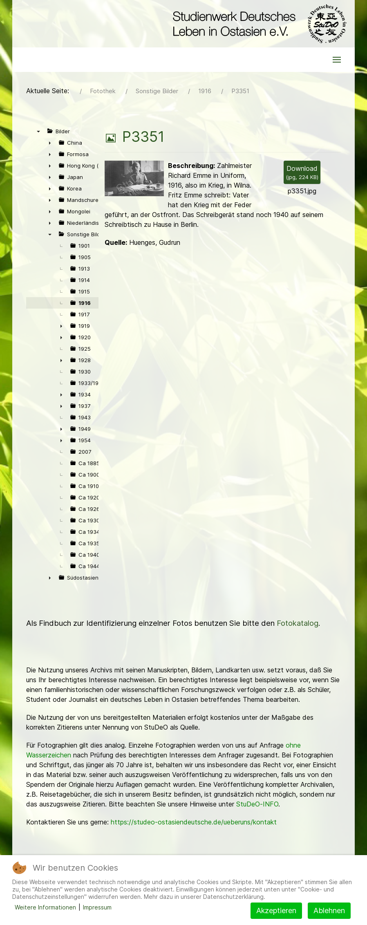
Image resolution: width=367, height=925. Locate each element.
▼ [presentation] (38, 131)
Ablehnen (329, 910)
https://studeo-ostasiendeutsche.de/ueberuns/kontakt (194, 822)
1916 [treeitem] (84, 303)
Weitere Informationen (45, 907)
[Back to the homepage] (258, 23)
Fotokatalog (297, 623)
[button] (337, 59)
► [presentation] (50, 142)
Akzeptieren (276, 910)
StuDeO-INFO (257, 804)
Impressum (97, 907)
